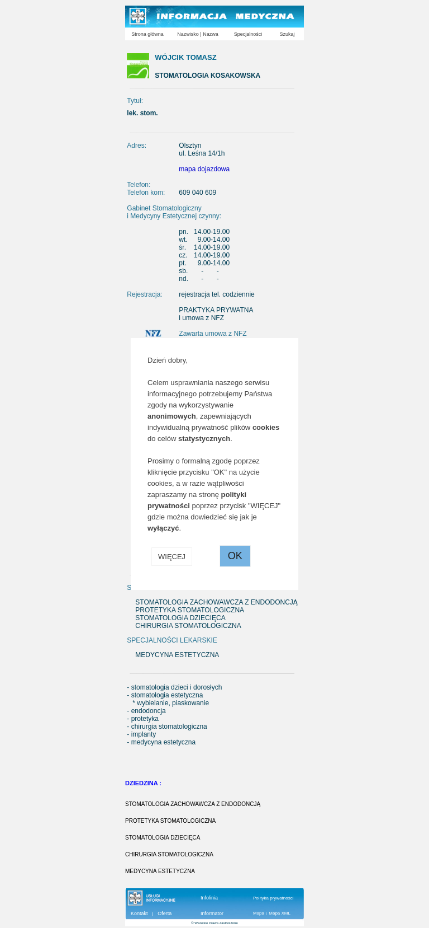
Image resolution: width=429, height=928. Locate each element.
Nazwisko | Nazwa (197, 34)
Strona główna (147, 34)
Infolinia (209, 898)
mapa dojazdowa (204, 169)
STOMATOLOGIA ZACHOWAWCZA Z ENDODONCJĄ (192, 804)
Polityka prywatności (273, 898)
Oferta (164, 913)
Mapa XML (279, 913)
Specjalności (248, 34)
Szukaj (286, 34)
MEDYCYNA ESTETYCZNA (160, 871)
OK (235, 555)
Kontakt (139, 913)
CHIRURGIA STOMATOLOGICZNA (169, 854)
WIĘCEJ (171, 556)
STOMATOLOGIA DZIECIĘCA (162, 838)
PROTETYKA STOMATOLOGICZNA (170, 821)
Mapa (258, 913)
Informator (212, 913)
